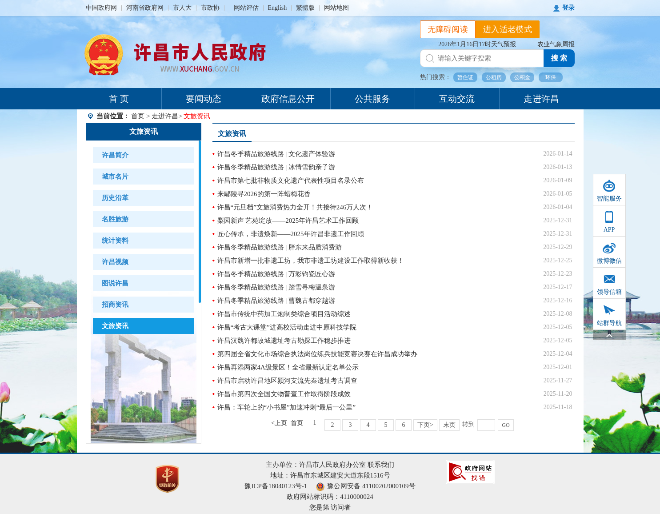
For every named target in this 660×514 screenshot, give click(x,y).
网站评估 (246, 7)
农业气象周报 (556, 44)
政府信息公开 (288, 99)
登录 (568, 7)
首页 (137, 116)
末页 (449, 425)
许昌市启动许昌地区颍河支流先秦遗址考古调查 (287, 380)
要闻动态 (203, 99)
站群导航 (609, 323)
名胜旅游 (115, 219)
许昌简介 (115, 155)
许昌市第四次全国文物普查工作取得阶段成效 (284, 394)
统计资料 (115, 240)
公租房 (494, 77)
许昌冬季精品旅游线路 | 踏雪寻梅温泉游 (276, 287)
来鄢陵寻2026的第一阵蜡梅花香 (264, 193)
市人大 (182, 7)
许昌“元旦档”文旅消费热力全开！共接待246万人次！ (295, 207)
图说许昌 (115, 283)
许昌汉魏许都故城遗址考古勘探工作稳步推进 (284, 340)
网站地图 (336, 7)
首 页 (119, 99)
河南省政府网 (145, 7)
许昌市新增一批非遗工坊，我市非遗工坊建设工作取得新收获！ (310, 260)
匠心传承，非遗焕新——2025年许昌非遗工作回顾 (290, 233)
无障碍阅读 (448, 29)
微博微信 (609, 260)
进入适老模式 (507, 29)
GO (505, 425)
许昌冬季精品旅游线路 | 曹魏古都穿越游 (276, 300)
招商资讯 (115, 304)
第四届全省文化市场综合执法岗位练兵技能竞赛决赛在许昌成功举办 (317, 353)
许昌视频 (115, 261)
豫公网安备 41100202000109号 (365, 486)
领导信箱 (609, 292)
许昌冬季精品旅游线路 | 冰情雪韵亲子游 (276, 167)
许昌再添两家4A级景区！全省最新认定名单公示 (288, 367)
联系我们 (381, 464)
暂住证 (465, 77)
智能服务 (609, 198)
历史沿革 (115, 197)
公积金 (522, 77)
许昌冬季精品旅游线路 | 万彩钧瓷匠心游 (276, 273)
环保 (551, 77)
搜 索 (559, 58)
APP (609, 229)
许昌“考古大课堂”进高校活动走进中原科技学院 (286, 327)
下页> (425, 425)
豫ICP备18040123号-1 (275, 486)
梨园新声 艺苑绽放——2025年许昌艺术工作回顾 (288, 220)
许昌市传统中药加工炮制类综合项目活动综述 (284, 313)
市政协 (210, 7)
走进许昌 (541, 99)
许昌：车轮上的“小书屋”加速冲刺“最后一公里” (286, 407)
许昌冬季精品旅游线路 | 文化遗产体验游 (276, 153)
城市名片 (115, 176)
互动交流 (457, 99)
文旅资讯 (143, 131)
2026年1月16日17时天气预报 (477, 44)
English (277, 7)
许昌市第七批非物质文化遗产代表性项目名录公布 (290, 180)
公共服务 (372, 99)
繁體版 (305, 7)
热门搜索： (435, 77)
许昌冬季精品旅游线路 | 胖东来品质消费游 (279, 247)
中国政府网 (101, 7)
